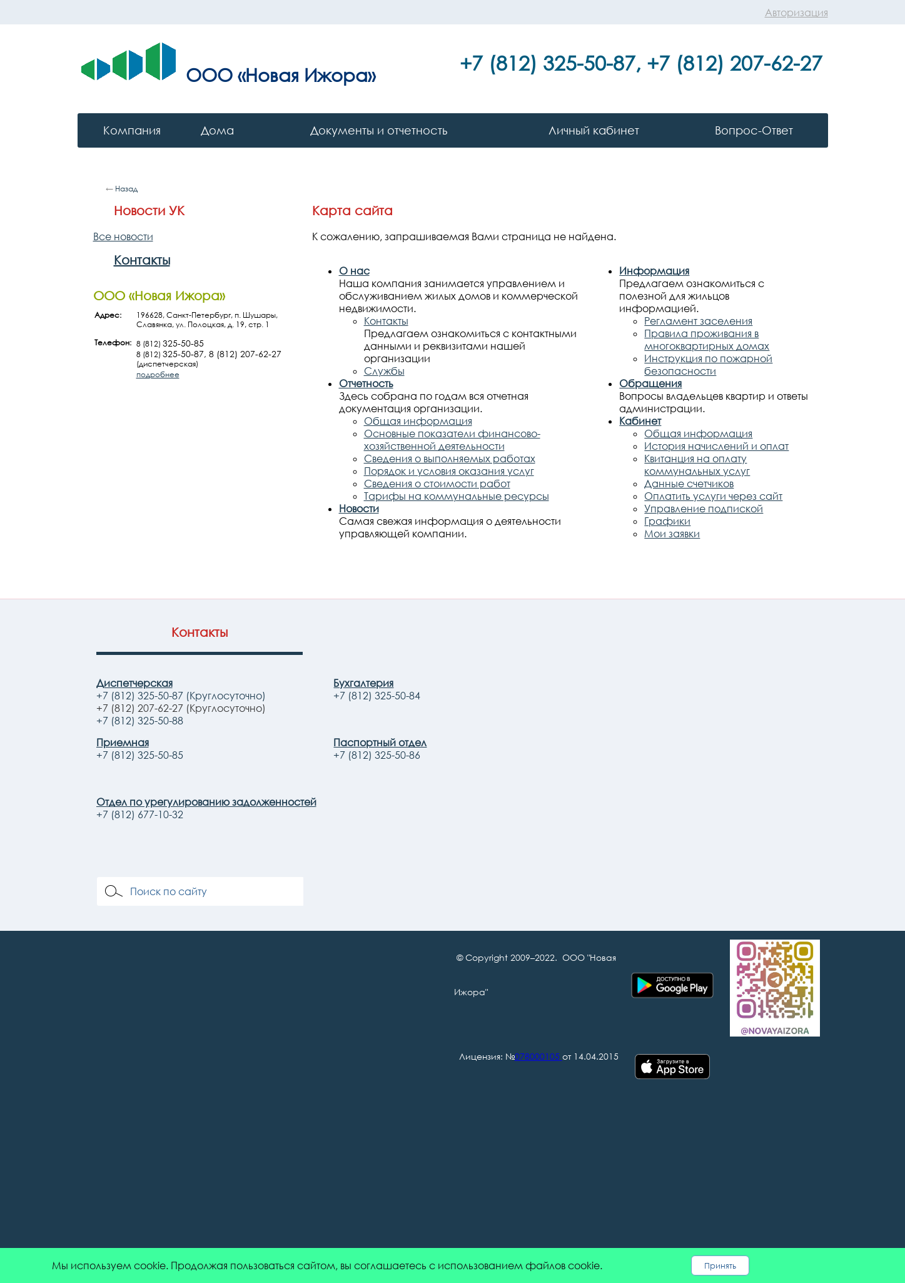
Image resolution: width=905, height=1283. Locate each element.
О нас (354, 271)
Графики (667, 521)
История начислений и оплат (716, 446)
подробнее (157, 374)
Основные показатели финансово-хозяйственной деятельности (452, 439)
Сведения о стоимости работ (437, 483)
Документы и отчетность (378, 130)
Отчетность (366, 383)
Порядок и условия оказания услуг (449, 471)
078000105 (537, 1056)
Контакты (142, 259)
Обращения (650, 383)
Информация (654, 271)
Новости (359, 508)
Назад (126, 188)
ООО (209, 74)
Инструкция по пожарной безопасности (708, 364)
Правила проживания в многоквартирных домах (706, 339)
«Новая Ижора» (306, 74)
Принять (720, 1265)
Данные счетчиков (689, 483)
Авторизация (796, 12)
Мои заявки (672, 533)
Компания (132, 130)
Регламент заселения (698, 321)
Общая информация (418, 421)
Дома (217, 130)
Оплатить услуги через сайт (713, 496)
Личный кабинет (594, 130)
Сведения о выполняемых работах (449, 458)
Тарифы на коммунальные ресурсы (456, 496)
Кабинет (640, 421)
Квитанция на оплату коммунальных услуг (697, 464)
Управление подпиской (703, 508)
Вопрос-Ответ (754, 130)
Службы (384, 371)
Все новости (123, 236)
